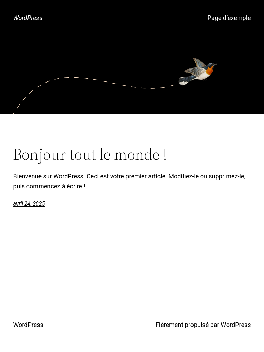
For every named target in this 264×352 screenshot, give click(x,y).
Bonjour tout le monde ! (90, 154)
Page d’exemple (229, 17)
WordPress (27, 17)
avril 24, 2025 (29, 203)
